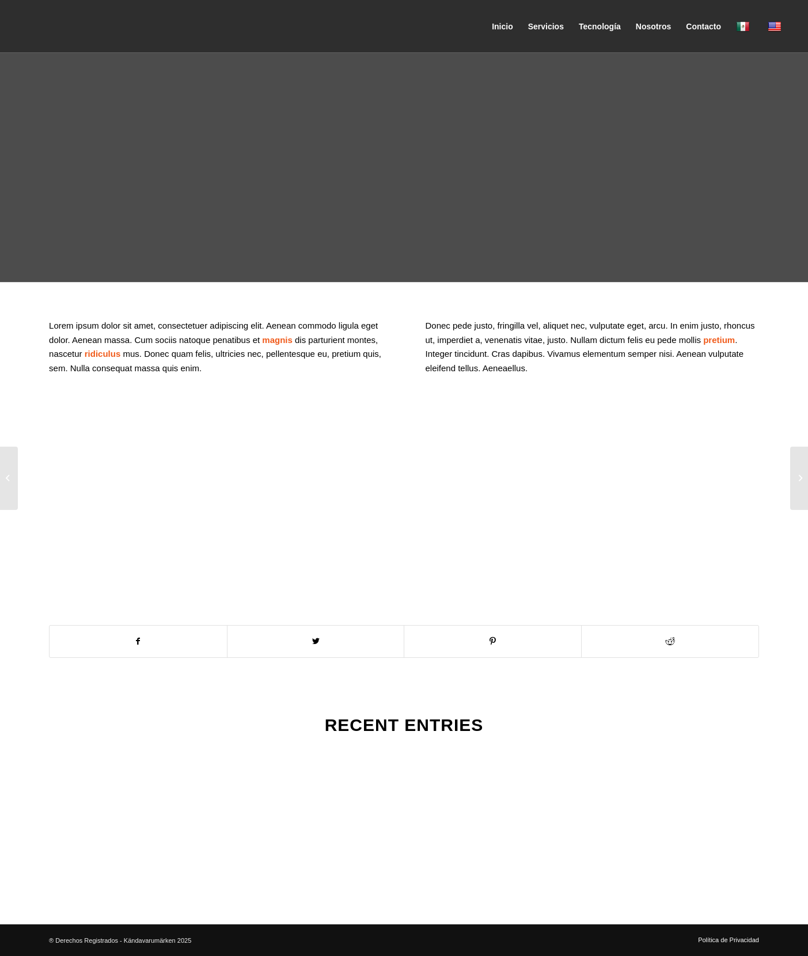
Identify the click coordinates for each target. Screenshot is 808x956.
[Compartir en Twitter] (315, 641)
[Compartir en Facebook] (138, 641)
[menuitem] (502, 26)
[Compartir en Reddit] (670, 641)
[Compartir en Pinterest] (492, 641)
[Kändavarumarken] (102, 26)
